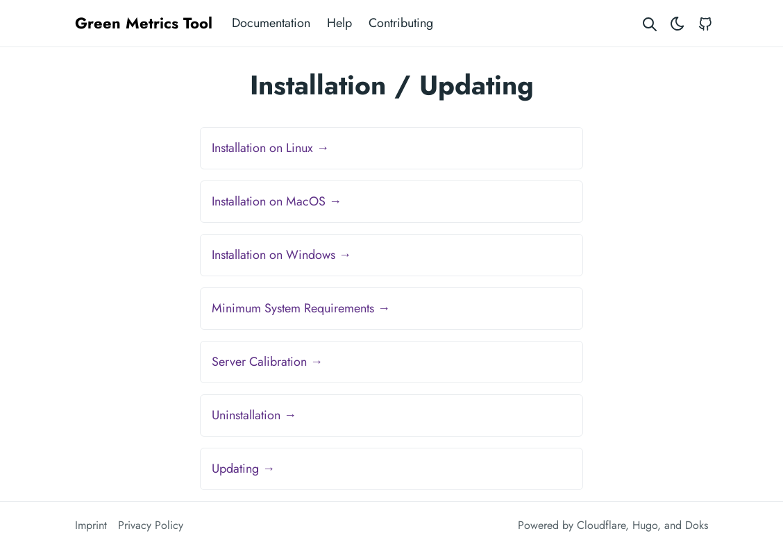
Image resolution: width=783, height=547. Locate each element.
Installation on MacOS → (277, 201)
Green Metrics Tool (143, 23)
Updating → (243, 469)
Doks (696, 525)
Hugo (644, 525)
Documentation (271, 23)
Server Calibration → (267, 362)
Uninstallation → (254, 415)
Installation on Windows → (281, 255)
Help (339, 23)
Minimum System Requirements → (301, 308)
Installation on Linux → (270, 148)
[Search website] (650, 23)
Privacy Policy (150, 525)
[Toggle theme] (677, 23)
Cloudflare (601, 525)
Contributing (401, 23)
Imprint (91, 525)
